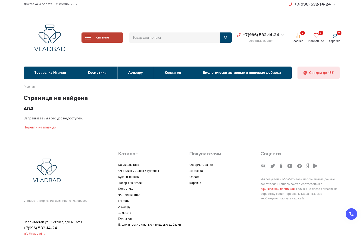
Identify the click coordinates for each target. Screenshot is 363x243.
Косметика (97, 72)
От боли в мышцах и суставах (138, 171)
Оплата (194, 177)
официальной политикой (277, 189)
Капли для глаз (128, 165)
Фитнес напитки (129, 195)
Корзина (195, 183)
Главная (29, 87)
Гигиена (123, 201)
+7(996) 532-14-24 (312, 4)
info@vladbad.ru (34, 234)
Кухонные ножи (129, 177)
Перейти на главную (40, 127)
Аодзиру (135, 72)
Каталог (97, 38)
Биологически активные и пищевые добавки (242, 72)
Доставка (196, 171)
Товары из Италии (50, 72)
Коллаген (173, 72)
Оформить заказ (201, 165)
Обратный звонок (260, 41)
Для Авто (124, 213)
